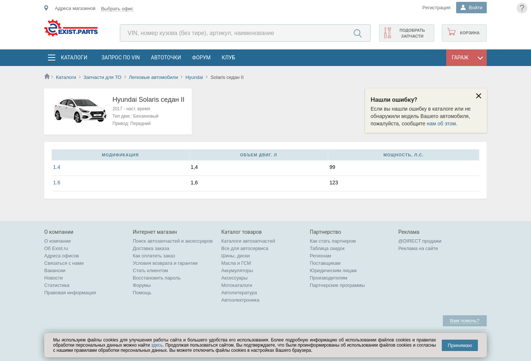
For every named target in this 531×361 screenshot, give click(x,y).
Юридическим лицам (333, 270)
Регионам (320, 255)
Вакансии (54, 270)
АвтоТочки (166, 57)
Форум (201, 57)
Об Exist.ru (56, 248)
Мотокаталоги (236, 285)
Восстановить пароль (157, 278)
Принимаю (460, 345)
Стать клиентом (150, 270)
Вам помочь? (464, 320)
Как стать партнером (333, 241)
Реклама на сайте (418, 248)
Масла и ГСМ (236, 263)
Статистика (56, 285)
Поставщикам (325, 263)
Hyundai (194, 77)
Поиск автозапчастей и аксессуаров (173, 241)
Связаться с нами (64, 263)
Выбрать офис (117, 8)
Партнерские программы (337, 285)
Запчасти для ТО (102, 77)
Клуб (228, 57)
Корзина (469, 33)
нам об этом (441, 123)
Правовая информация (70, 292)
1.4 (56, 167)
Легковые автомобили (153, 77)
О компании (57, 241)
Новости (53, 278)
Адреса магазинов (75, 8)
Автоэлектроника (240, 300)
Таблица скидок (327, 248)
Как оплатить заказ (154, 255)
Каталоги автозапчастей (248, 241)
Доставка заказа (151, 248)
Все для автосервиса (244, 248)
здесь (157, 345)
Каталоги (74, 57)
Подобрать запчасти (412, 33)
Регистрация (437, 7)
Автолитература (239, 292)
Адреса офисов (61, 255)
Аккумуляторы (237, 270)
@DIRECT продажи (419, 241)
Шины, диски (235, 255)
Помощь (142, 292)
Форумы (142, 285)
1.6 (56, 182)
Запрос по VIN (120, 57)
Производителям (328, 278)
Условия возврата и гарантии (165, 263)
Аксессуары (234, 278)
